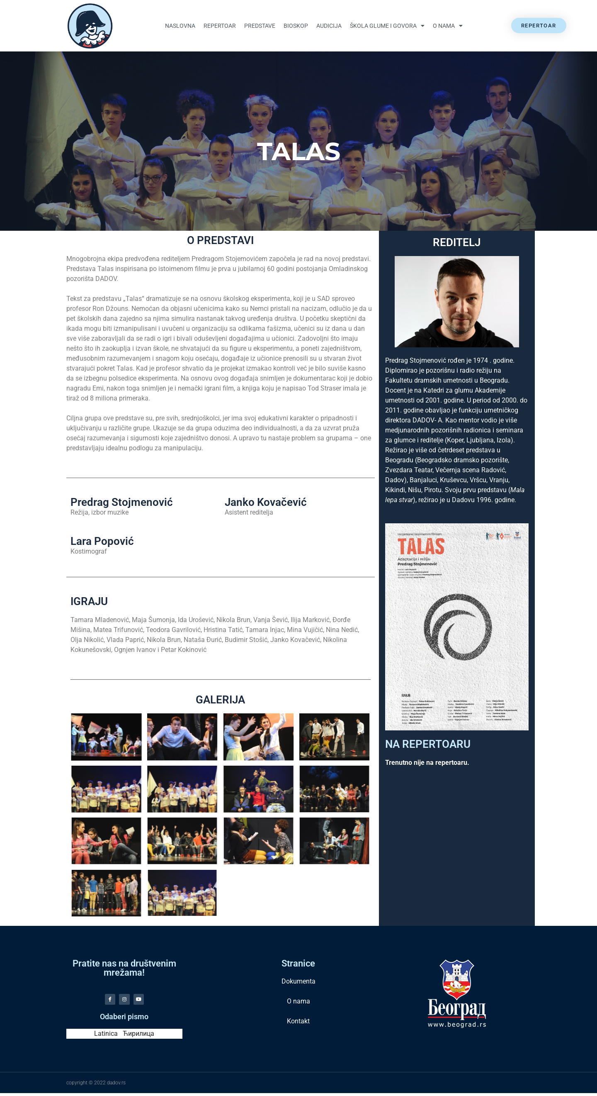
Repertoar (220, 25)
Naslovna (180, 25)
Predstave (259, 25)
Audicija (329, 25)
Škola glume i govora (387, 26)
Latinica (106, 1036)
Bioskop (296, 25)
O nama (448, 26)
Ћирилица (138, 1036)
